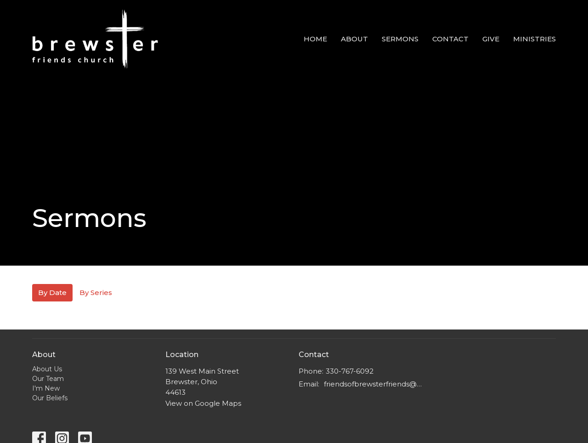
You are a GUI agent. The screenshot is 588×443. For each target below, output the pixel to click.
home (315, 38)
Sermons (400, 38)
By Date (52, 292)
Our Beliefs (50, 398)
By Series (95, 292)
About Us (47, 369)
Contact (450, 38)
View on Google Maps (203, 403)
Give (490, 38)
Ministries (534, 38)
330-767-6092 (349, 371)
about (354, 38)
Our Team (48, 379)
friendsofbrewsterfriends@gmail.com (373, 384)
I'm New (46, 388)
